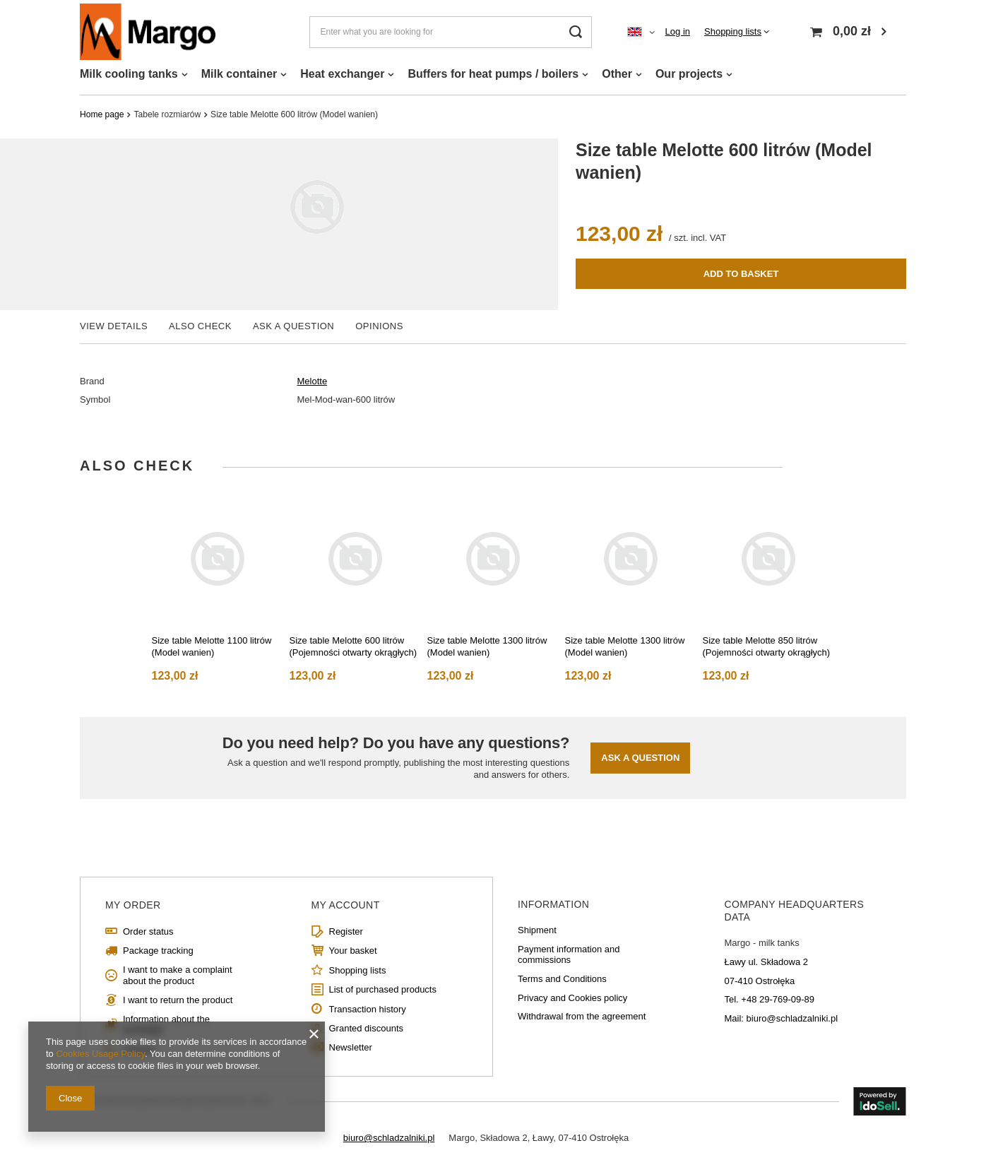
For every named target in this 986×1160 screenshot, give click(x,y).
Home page (102, 114)
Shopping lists (732, 31)
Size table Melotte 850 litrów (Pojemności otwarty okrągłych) (767, 646)
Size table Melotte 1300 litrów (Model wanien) (487, 646)
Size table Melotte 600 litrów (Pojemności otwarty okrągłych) (353, 646)
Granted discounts (366, 1028)
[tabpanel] (218, 586)
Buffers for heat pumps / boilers (493, 74)
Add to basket (741, 273)
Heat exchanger (342, 74)
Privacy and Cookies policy (572, 998)
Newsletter (350, 1047)
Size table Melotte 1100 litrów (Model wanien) (212, 646)
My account (345, 905)
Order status (148, 931)
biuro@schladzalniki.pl (389, 1137)
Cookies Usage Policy (100, 1053)
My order (132, 905)
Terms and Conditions (562, 978)
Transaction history (367, 1009)
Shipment (537, 930)
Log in (677, 31)
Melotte (312, 381)
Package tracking (158, 950)
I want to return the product (177, 1000)
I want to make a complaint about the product (177, 975)
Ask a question (640, 757)
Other (617, 74)
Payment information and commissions (569, 955)
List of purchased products (382, 989)
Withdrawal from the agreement (582, 1016)
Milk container (239, 74)
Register (346, 931)
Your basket (353, 950)
